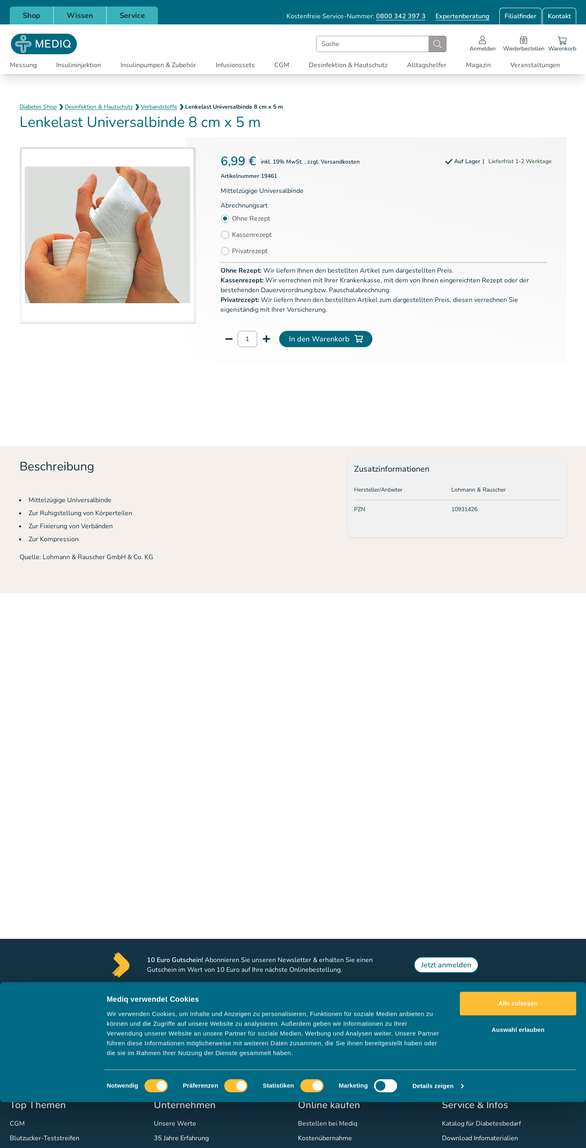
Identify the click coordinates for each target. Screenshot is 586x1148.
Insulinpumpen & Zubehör (158, 65)
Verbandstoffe (159, 107)
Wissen (80, 15)
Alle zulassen (518, 1049)
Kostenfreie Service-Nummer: (356, 16)
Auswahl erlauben (518, 1075)
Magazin (478, 65)
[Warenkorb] (562, 44)
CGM (281, 65)
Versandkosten (340, 162)
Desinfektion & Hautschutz (348, 65)
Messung (23, 65)
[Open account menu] (482, 44)
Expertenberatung (462, 16)
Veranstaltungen (535, 65)
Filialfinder (520, 16)
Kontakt (559, 16)
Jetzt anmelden (446, 965)
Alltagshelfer (426, 65)
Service (132, 15)
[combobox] (381, 44)
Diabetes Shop (38, 107)
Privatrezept (250, 251)
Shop (31, 15)
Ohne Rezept (251, 218)
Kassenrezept (252, 234)
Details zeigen (432, 1131)
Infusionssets (235, 65)
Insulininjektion (78, 65)
